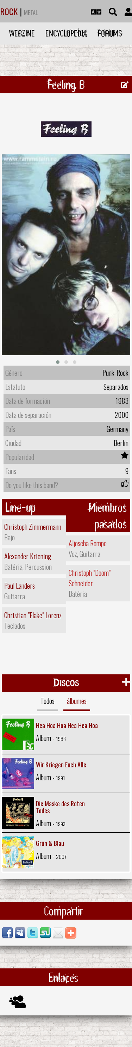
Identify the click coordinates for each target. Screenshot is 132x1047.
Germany (117, 429)
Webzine (22, 33)
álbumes (77, 700)
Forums (110, 33)
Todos (47, 700)
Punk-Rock (115, 372)
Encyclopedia (66, 33)
